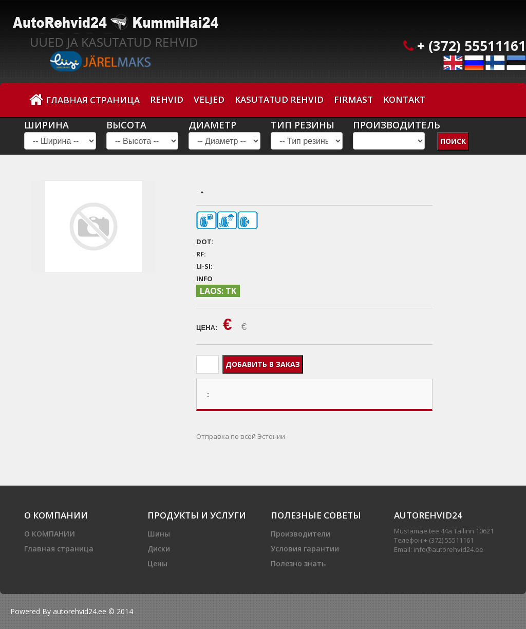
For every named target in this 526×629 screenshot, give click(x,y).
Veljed (209, 99)
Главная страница (84, 99)
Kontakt (404, 99)
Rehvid (166, 99)
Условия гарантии (305, 548)
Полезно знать (298, 563)
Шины (158, 534)
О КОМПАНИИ (49, 534)
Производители (300, 534)
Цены (157, 563)
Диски (158, 548)
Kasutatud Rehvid (279, 99)
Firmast (353, 99)
